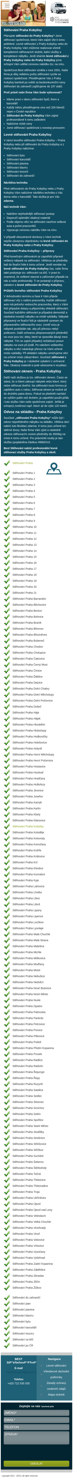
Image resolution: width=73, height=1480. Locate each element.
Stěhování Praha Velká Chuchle (31, 1221)
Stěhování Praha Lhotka (27, 892)
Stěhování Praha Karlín (26, 808)
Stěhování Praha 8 (23, 514)
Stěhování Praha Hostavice (29, 766)
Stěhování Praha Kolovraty (28, 838)
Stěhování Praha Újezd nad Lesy (32, 1209)
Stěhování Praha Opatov (27, 1006)
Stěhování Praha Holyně (27, 748)
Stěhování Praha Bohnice (27, 616)
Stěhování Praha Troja (26, 1191)
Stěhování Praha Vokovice (28, 1239)
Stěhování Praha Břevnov (28, 628)
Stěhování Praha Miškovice (29, 958)
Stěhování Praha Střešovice (29, 1143)
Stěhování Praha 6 (23, 502)
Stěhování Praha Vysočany (28, 1251)
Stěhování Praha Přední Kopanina (33, 1048)
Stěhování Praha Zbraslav (28, 1275)
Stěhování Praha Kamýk (27, 802)
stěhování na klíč (37, 272)
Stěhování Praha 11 (24, 532)
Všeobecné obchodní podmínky (56, 1374)
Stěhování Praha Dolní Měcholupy (33, 694)
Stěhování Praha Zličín (26, 1281)
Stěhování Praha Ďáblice (27, 676)
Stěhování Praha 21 (24, 592)
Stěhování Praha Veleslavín (29, 1215)
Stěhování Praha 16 (24, 562)
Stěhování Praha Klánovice (28, 820)
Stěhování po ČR (22, 1345)
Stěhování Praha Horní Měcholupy (33, 754)
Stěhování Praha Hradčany (28, 778)
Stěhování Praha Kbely (26, 814)
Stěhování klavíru (17, 167)
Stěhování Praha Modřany (28, 964)
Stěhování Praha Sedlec (27, 1096)
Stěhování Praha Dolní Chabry (30, 688)
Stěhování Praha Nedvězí (28, 982)
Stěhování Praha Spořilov (27, 1119)
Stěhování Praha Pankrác (28, 1018)
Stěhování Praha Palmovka (29, 1012)
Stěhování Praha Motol (26, 970)
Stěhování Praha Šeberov (28, 1161)
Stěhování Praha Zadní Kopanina (32, 1263)
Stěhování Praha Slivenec (28, 1102)
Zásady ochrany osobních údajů (56, 1385)
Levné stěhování (56, 1365)
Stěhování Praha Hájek (26, 718)
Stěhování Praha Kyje (25, 880)
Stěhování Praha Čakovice (28, 658)
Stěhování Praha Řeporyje (28, 1072)
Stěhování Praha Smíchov (28, 1108)
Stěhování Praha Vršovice (28, 1245)
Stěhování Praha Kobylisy (28, 826)
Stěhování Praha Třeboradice (30, 1185)
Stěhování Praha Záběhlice (28, 1269)
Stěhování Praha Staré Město (30, 1125)
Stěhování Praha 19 (24, 580)
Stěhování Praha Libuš (26, 904)
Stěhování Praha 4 (23, 490)
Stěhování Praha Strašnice (28, 1137)
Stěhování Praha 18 (24, 574)
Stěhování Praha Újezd (26, 1203)
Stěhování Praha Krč (25, 862)
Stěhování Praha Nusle (26, 1000)
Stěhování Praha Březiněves (29, 634)
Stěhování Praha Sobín (26, 1114)
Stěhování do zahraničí (18, 86)
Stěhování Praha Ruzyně (27, 1084)
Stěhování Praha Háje (25, 712)
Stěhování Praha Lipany (26, 910)
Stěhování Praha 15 (24, 556)
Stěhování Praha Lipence (27, 916)
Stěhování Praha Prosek (27, 1054)
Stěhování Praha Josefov (27, 796)
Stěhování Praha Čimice (27, 670)
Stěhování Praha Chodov (27, 646)
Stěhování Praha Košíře (26, 850)
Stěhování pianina (17, 163)
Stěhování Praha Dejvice (27, 682)
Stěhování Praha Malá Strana (30, 940)
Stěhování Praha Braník (26, 622)
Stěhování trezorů (17, 171)
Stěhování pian (21, 1303)
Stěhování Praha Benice (27, 610)
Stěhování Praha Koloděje (28, 832)
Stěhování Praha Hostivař (28, 772)
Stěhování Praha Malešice (28, 946)
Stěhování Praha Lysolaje (27, 928)
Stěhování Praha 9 (23, 520)
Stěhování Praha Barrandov (29, 598)
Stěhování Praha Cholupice (29, 652)
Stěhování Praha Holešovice (29, 742)
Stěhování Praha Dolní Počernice (32, 700)
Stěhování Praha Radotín (27, 1066)
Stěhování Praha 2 (23, 478)
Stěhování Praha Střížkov (27, 1149)
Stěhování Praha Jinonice (28, 790)
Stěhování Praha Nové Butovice (31, 988)
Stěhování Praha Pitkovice (28, 1036)
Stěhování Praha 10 (24, 526)
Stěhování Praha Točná (26, 1173)
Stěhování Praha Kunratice (28, 874)
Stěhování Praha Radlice (27, 1060)
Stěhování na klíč (22, 1339)
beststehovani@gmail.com (23, 1372)
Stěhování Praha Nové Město (30, 994)
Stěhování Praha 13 (24, 544)
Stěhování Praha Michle (26, 952)
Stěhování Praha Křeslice (27, 868)
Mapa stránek (56, 1394)
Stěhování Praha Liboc (26, 898)
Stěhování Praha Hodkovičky (29, 736)
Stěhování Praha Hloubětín (28, 724)
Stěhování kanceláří (19, 159)
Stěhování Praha (22, 463)
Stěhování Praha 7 (23, 508)
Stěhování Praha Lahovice (28, 886)
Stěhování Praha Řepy (26, 1078)
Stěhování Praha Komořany (29, 844)
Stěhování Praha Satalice (27, 1090)
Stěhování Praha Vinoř (26, 1233)
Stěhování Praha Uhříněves (29, 1197)
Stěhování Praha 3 (23, 484)
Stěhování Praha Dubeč (26, 706)
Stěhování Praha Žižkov (26, 1287)
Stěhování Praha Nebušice (28, 976)
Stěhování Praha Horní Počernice (32, 760)
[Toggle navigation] (7, 5)
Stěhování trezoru (23, 1333)
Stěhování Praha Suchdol (27, 1155)
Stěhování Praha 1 (23, 472)
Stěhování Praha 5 (23, 496)
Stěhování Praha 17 (24, 568)
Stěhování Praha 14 (24, 550)
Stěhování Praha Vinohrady (29, 1227)
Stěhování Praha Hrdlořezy (28, 784)
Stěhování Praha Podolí (26, 1042)
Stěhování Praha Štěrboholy (29, 1167)
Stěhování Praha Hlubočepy (29, 730)
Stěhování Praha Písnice (27, 1030)
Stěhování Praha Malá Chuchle (31, 934)
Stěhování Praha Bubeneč (28, 640)
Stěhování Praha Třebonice (29, 1179)
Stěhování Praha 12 (24, 538)
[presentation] (33, 1453)
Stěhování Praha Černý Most (29, 664)
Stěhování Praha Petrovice (28, 1024)
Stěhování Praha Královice (28, 856)
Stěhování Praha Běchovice (29, 604)
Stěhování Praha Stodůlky (28, 1131)
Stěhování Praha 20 (24, 586)
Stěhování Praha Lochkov (28, 922)
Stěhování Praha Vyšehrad (28, 1257)
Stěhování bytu (16, 155)
